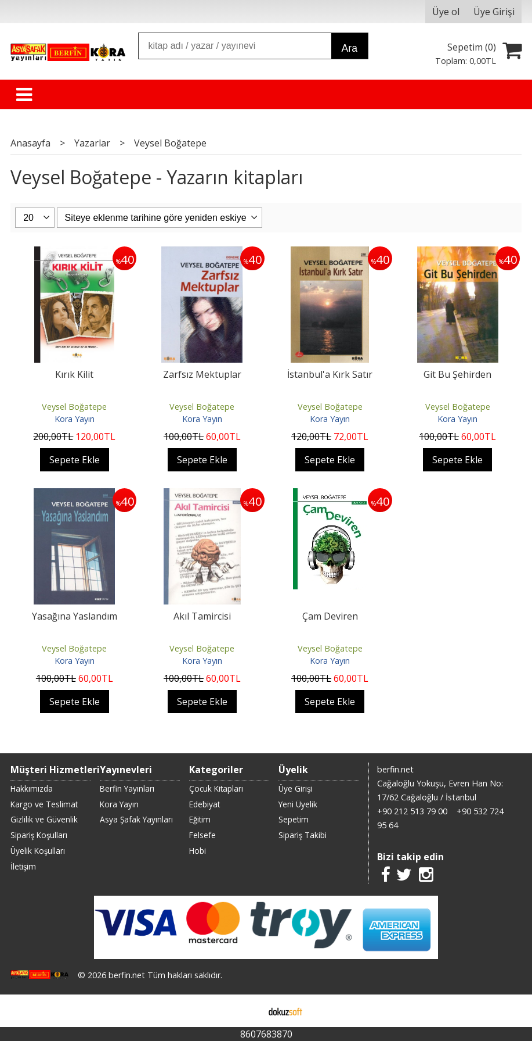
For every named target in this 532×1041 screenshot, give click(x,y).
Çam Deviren (330, 616)
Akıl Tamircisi (202, 616)
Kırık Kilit (74, 374)
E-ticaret (247, 1010)
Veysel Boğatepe (74, 406)
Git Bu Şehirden (457, 374)
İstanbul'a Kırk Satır (329, 374)
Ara (349, 48)
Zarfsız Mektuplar (202, 374)
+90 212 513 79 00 (412, 811)
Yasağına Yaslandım (74, 616)
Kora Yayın (75, 418)
